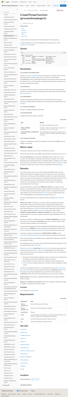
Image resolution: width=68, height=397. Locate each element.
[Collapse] (17, 9)
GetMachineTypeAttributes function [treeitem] (9, 95)
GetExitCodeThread (40, 230)
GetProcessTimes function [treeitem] (9, 136)
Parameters (23, 30)
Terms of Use (50, 394)
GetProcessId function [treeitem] (8, 114)
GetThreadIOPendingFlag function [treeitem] (9, 165)
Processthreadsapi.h (44, 10)
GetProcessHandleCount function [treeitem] (9, 111)
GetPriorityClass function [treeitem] (9, 99)
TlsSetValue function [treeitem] (8, 378)
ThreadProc (23, 103)
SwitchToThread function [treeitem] (9, 352)
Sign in (64, 1)
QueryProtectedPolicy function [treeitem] (10, 257)
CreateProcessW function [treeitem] (9, 26)
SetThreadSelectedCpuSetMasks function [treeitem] (10, 332)
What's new (56, 5)
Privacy (29, 394)
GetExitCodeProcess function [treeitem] (10, 89)
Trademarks (57, 394)
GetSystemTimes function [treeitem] (9, 148)
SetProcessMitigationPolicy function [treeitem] (9, 294)
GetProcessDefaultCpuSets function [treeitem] (9, 106)
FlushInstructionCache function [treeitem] (10, 47)
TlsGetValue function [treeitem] (8, 373)
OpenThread (45, 192)
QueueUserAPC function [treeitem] (9, 264)
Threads (22, 369)
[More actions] (65, 10)
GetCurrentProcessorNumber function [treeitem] (10, 60)
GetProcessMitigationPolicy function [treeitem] (9, 124)
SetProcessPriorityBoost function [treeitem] (9, 298)
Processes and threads (32, 10)
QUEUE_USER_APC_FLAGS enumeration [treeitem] (9, 260)
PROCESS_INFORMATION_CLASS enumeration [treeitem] (10, 225)
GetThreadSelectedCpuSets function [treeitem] (9, 181)
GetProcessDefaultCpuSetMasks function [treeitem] (10, 102)
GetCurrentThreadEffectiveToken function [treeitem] (10, 75)
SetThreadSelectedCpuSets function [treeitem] (9, 336)
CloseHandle (37, 245)
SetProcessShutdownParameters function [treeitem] (10, 302)
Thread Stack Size (26, 93)
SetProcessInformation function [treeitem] (10, 291)
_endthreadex (25, 270)
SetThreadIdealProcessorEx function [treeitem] (9, 318)
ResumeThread (47, 129)
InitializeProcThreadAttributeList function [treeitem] (10, 187)
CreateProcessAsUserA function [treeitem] (10, 19)
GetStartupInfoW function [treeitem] (9, 141)
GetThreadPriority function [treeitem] (9, 169)
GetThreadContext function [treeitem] (9, 150)
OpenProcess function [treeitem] (8, 206)
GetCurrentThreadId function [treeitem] (10, 78)
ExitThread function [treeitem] (8, 45)
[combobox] (9, 12)
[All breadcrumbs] (21, 10)
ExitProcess (25, 248)
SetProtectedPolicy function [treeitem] (10, 306)
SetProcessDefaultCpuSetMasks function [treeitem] (10, 279)
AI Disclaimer (4, 394)
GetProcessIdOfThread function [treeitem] (10, 117)
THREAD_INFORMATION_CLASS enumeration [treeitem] (10, 360)
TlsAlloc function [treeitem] (7, 368)
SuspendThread (24, 363)
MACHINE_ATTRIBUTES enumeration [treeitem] (9, 198)
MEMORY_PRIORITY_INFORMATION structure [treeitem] (10, 203)
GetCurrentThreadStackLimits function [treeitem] (10, 82)
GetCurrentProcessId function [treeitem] (10, 57)
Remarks (23, 34)
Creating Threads (34, 290)
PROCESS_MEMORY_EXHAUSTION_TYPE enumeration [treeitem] (10, 238)
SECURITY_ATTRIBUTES (32, 75)
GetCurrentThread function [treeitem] (9, 72)
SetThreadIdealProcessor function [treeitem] (9, 314)
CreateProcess (60, 162)
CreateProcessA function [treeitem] (9, 17)
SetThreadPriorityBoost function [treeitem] (9, 328)
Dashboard (63, 5)
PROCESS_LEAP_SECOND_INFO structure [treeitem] (10, 230)
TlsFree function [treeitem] (7, 370)
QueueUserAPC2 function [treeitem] (9, 266)
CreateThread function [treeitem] (9, 35)
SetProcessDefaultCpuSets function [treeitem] (9, 283)
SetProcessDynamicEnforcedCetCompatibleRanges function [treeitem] (10, 287)
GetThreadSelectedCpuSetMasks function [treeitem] (10, 176)
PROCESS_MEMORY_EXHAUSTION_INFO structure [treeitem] (10, 234)
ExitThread (24, 230)
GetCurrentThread (59, 197)
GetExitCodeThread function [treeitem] (10, 92)
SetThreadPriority (35, 235)
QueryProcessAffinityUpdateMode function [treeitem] (10, 253)
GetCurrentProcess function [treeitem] (10, 54)
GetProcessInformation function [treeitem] (9, 120)
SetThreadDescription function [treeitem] (10, 311)
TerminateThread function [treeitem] (9, 357)
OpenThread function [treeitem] (8, 211)
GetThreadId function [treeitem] (8, 155)
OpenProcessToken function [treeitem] (10, 209)
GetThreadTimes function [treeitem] (9, 184)
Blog (18, 394)
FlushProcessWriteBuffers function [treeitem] (9, 50)
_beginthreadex (61, 268)
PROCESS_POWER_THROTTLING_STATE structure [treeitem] (10, 242)
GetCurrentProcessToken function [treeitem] (9, 68)
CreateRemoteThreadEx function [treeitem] (9, 32)
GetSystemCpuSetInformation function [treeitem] (10, 144)
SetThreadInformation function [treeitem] (10, 322)
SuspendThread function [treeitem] (9, 349)
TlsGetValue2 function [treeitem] (8, 375)
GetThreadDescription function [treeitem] (10, 153)
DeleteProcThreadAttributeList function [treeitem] (10, 39)
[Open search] (61, 2)
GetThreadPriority (24, 235)
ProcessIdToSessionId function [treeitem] (10, 250)
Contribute (24, 394)
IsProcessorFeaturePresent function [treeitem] (9, 194)
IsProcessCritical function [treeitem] (9, 191)
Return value (24, 32)
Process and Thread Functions (27, 350)
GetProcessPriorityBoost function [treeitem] (9, 128)
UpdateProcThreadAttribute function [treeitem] (10, 381)
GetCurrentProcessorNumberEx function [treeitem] (10, 64)
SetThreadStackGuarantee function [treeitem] (9, 340)
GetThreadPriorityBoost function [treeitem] (9, 172)
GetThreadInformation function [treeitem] (10, 162)
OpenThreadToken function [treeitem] (9, 214)
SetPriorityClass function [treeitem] (9, 271)
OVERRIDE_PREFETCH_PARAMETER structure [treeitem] (10, 217)
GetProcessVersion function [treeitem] (10, 139)
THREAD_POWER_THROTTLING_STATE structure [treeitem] (10, 364)
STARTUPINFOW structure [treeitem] (9, 347)
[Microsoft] (2, 2)
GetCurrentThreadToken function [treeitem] (9, 86)
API (25, 10)
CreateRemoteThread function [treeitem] (10, 29)
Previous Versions (12, 394)
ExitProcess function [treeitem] (8, 42)
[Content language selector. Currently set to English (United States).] (7, 391)
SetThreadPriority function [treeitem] (9, 325)
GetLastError (63, 153)
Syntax (22, 28)
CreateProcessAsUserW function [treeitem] (9, 23)
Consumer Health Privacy (39, 394)
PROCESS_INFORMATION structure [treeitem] (9, 221)
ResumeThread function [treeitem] (9, 269)
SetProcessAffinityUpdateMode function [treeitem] (10, 275)
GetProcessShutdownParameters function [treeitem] (10, 133)
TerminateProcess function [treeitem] (9, 354)
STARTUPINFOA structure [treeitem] (9, 344)
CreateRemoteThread (25, 44)
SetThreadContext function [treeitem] (9, 308)
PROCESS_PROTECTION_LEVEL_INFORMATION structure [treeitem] (10, 247)
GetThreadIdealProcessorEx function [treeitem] (9, 159)
